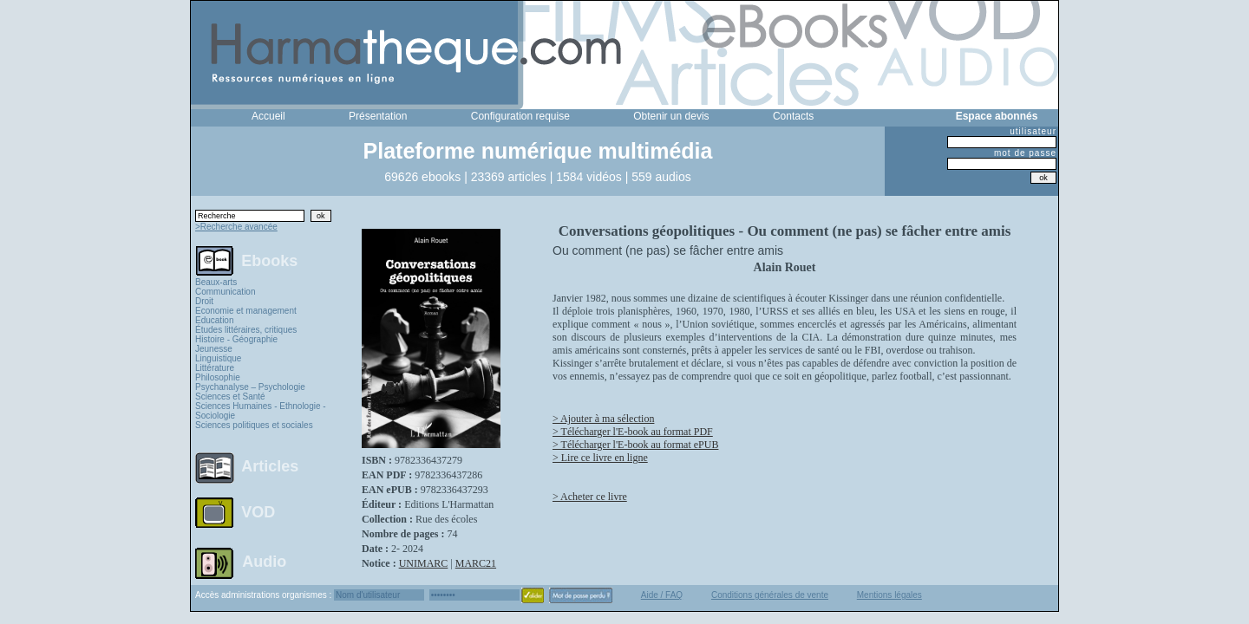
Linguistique (218, 358)
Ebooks (269, 260)
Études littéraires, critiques (246, 330)
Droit (204, 301)
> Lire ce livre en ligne (600, 458)
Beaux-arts (216, 282)
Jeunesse (213, 349)
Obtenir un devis (671, 116)
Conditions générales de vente (769, 595)
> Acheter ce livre (590, 497)
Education (214, 320)
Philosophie (217, 377)
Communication (225, 291)
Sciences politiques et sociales (254, 425)
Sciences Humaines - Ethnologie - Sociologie (260, 410)
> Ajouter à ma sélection (603, 419)
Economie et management (246, 310)
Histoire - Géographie (236, 339)
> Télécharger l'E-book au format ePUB (635, 445)
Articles (269, 466)
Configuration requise (520, 116)
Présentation (378, 116)
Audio (264, 560)
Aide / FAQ (662, 595)
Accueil (268, 116)
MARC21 (475, 563)
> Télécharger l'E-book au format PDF (633, 432)
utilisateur (1033, 131)
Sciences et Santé (230, 396)
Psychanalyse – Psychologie (250, 387)
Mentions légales (889, 595)
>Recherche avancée (236, 226)
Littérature (214, 368)
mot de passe (1025, 153)
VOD (258, 512)
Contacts (793, 116)
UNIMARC (423, 563)
